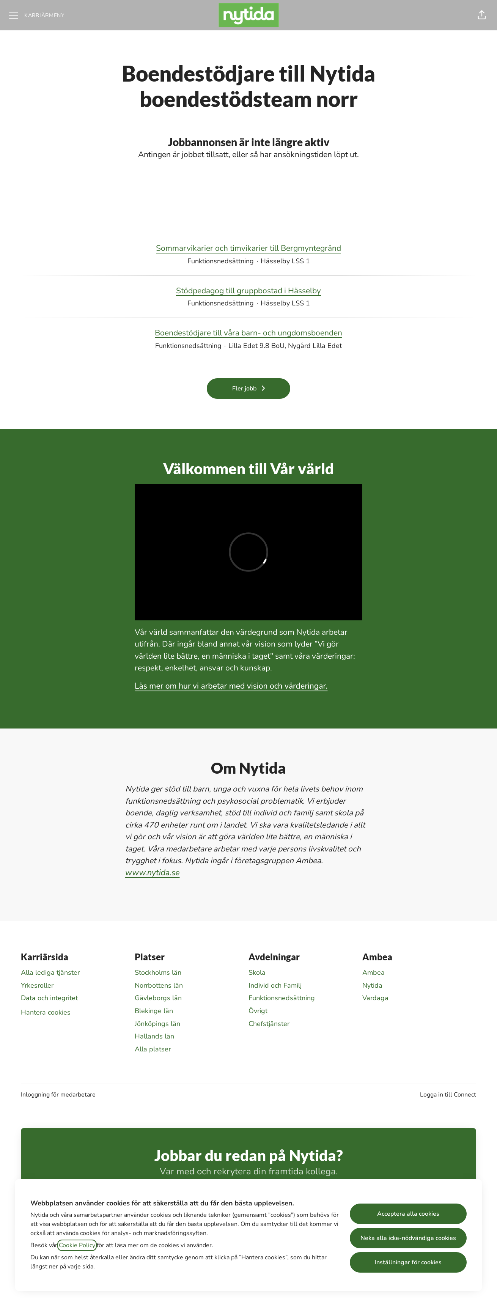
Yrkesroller (37, 985)
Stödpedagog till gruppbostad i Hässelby (248, 291)
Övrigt (257, 1010)
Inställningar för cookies (408, 1262)
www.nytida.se (152, 872)
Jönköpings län (157, 1023)
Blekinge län (154, 1010)
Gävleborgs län (158, 997)
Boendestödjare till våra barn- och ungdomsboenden (248, 333)
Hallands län (154, 1036)
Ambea (373, 972)
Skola (257, 972)
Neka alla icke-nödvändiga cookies (408, 1238)
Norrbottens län (159, 985)
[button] (481, 15)
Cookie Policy (77, 1245)
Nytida (372, 985)
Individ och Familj (275, 985)
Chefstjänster (268, 1023)
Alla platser (153, 1049)
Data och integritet (49, 997)
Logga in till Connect (448, 1094)
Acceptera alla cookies (408, 1214)
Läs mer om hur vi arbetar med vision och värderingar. (231, 686)
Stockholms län (158, 972)
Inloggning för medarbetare (58, 1094)
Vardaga (375, 997)
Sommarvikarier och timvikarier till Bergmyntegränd (248, 248)
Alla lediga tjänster (50, 972)
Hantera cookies (46, 1012)
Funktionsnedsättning (281, 997)
